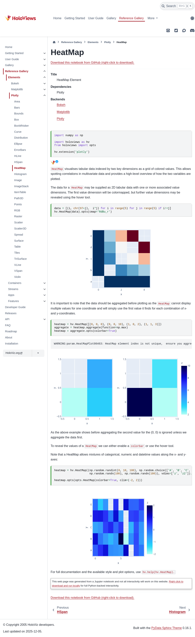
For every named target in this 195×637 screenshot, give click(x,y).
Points (18, 204)
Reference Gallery (131, 18)
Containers (14, 283)
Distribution (21, 137)
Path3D (18, 198)
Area (17, 101)
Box (16, 119)
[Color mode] (192, 18)
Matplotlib (17, 89)
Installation (11, 343)
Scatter (18, 222)
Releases (10, 313)
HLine (17, 155)
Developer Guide (15, 307)
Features (13, 301)
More (151, 18)
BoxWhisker (21, 125)
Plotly (14, 95)
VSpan (18, 270)
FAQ (7, 325)
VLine (17, 264)
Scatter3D (20, 228)
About (8, 337)
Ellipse (18, 143)
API (7, 319)
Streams (13, 289)
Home (57, 18)
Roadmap (11, 331)
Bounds (18, 113)
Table (17, 246)
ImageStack (21, 186)
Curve (17, 131)
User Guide (95, 18)
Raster (18, 216)
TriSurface (20, 258)
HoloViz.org (14, 352)
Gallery (111, 18)
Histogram (20, 174)
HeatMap (20, 167)
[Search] (177, 6)
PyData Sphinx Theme (166, 628)
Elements (14, 77)
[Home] (54, 42)
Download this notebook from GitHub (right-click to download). (92, 62)
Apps (11, 295)
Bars (17, 107)
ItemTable (20, 192)
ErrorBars (20, 149)
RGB (17, 210)
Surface (19, 240)
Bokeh (15, 83)
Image (18, 180)
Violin (17, 276)
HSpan (18, 162)
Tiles (17, 252)
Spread (18, 234)
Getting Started (75, 18)
